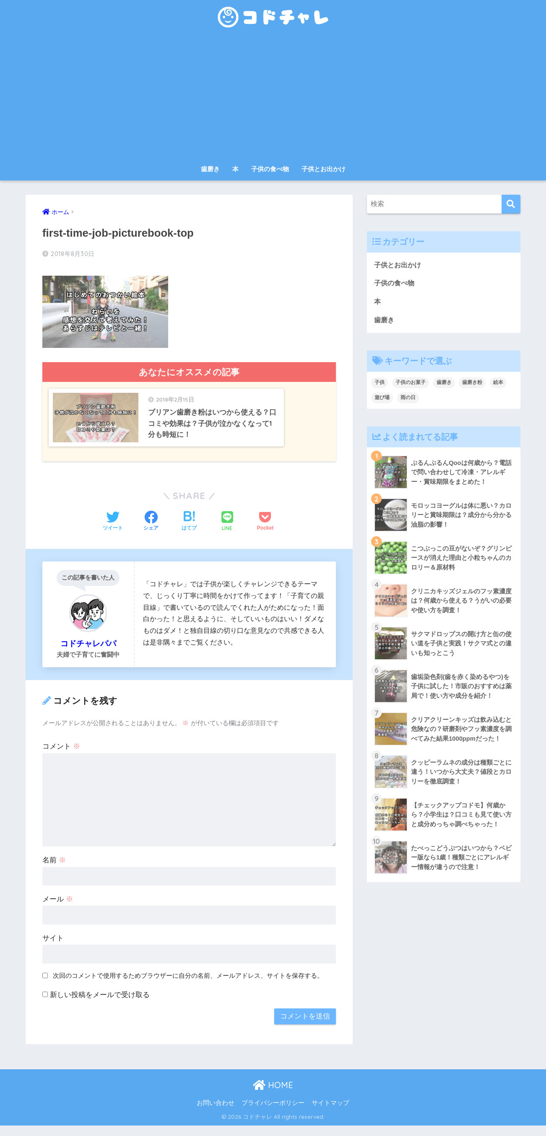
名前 (54, 871)
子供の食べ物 (270, 168)
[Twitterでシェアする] (113, 532)
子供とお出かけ (324, 168)
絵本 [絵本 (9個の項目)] (498, 384)
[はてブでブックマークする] (189, 532)
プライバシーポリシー (273, 1113)
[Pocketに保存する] (265, 532)
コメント (61, 757)
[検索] (511, 204)
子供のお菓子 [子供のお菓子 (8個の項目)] (410, 384)
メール (57, 910)
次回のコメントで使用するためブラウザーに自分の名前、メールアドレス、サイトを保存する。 (188, 986)
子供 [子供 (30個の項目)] (379, 384)
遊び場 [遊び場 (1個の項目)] (382, 399)
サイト (53, 949)
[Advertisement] (273, 97)
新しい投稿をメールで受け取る (100, 1005)
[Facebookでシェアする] (151, 532)
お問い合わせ (215, 1113)
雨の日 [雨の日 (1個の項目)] (408, 399)
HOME (273, 1095)
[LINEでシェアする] (227, 532)
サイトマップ (330, 1113)
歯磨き (210, 168)
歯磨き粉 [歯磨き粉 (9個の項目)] (472, 384)
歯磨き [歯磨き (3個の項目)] (444, 384)
